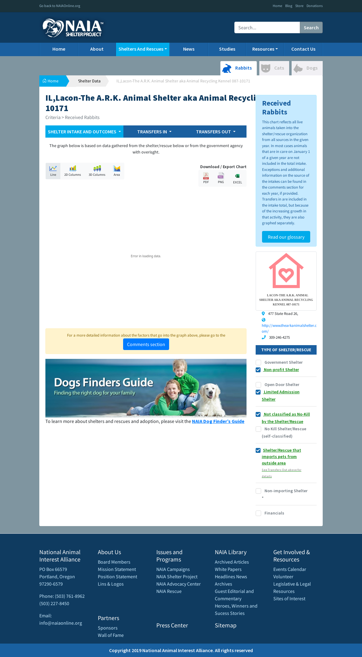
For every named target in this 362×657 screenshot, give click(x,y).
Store (299, 5)
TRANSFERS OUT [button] (214, 131)
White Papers (228, 569)
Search (311, 27)
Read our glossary (286, 237)
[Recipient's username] (267, 27)
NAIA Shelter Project (176, 576)
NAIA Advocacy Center (178, 584)
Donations (315, 5)
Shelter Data (89, 81)
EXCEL (237, 178)
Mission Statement (117, 569)
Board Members (114, 562)
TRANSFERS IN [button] (152, 131)
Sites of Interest (289, 598)
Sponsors (108, 628)
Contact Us (303, 49)
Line (53, 171)
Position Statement (117, 576)
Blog (288, 5)
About (97, 49)
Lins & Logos (111, 584)
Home (277, 5)
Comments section (146, 344)
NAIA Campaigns (173, 569)
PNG (221, 178)
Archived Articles (232, 562)
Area (116, 171)
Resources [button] (263, 49)
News (188, 49)
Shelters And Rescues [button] (141, 49)
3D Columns (97, 171)
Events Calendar (289, 569)
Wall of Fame (111, 635)
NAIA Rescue (169, 591)
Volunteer (283, 576)
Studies (227, 49)
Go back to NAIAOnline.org (59, 5)
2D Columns (72, 171)
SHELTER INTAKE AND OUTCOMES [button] (82, 131)
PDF (206, 178)
